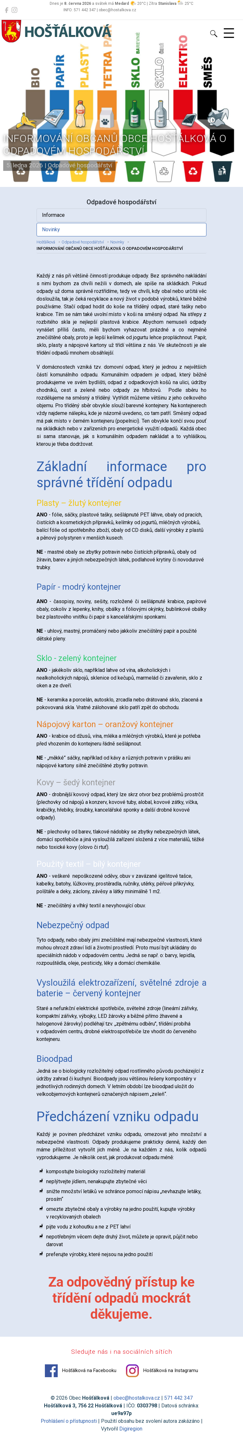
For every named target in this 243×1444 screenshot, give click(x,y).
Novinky (51, 229)
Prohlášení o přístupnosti (69, 1421)
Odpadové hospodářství (83, 242)
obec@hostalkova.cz (136, 1398)
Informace (53, 215)
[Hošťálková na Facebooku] (6, 10)
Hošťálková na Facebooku (80, 1370)
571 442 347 (178, 1398)
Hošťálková (46, 242)
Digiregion (130, 1429)
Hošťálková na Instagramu (162, 1370)
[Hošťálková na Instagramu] (14, 10)
